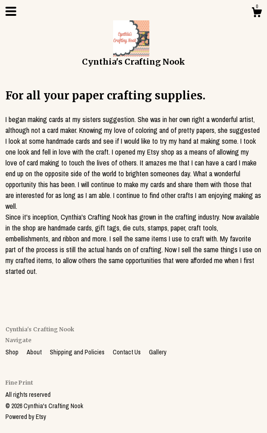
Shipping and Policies (78, 352)
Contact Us (127, 352)
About (35, 352)
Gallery (158, 352)
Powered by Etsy (25, 417)
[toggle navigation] (10, 11)
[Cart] (257, 13)
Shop (12, 352)
